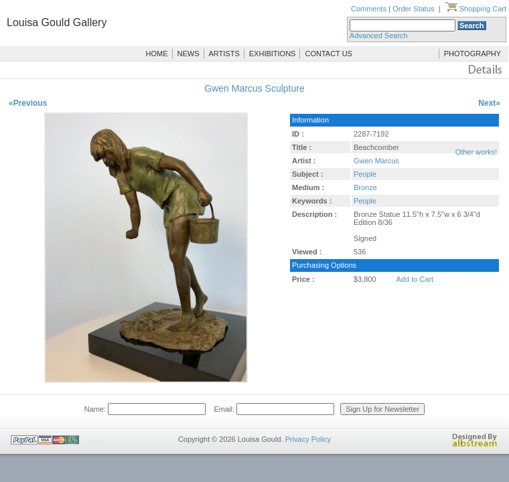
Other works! (476, 152)
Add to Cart (415, 279)
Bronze (365, 187)
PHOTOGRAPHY (472, 54)
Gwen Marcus (376, 161)
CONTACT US (328, 54)
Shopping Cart (475, 9)
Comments (368, 9)
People (365, 174)
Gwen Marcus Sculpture (254, 88)
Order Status (413, 9)
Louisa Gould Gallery (56, 22)
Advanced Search (379, 35)
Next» (489, 103)
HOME (157, 54)
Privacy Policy (308, 439)
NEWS (188, 54)
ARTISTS (224, 54)
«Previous (28, 103)
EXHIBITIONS (272, 54)
